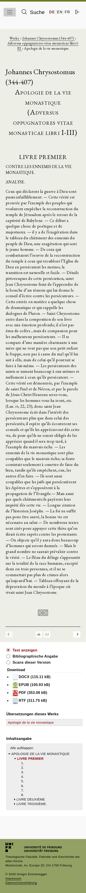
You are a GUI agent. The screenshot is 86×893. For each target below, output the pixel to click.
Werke (14, 38)
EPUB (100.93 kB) (31, 685)
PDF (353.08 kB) (29, 693)
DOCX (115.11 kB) (31, 677)
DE (52, 12)
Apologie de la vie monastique (31, 722)
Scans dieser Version (32, 662)
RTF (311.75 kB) (29, 700)
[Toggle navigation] (10, 12)
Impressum (13, 878)
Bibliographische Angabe (35, 656)
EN (60, 12)
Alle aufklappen (21, 748)
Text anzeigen (25, 650)
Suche (33, 12)
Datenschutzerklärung (21, 882)
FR (67, 12)
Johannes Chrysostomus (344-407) (49, 38)
